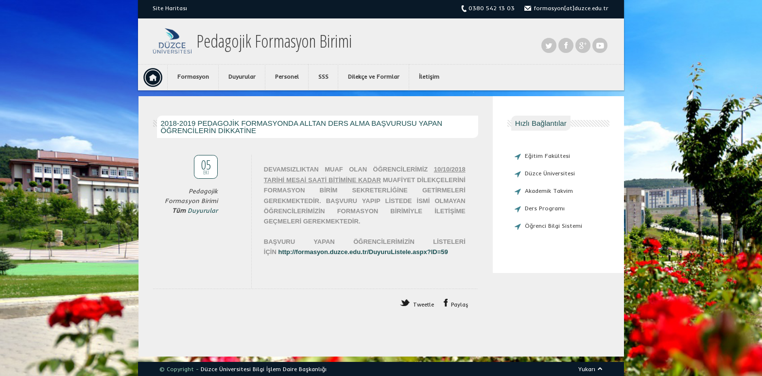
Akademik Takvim (549, 190)
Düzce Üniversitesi (550, 173)
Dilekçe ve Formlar (373, 76)
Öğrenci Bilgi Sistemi (553, 225)
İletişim (429, 76)
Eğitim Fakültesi (547, 155)
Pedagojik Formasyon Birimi (274, 41)
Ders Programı (545, 208)
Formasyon (193, 76)
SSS (323, 76)
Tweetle (423, 304)
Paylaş (459, 304)
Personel (287, 76)
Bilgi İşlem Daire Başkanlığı (290, 369)
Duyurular (242, 76)
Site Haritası (170, 8)
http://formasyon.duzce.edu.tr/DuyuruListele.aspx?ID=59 (363, 252)
